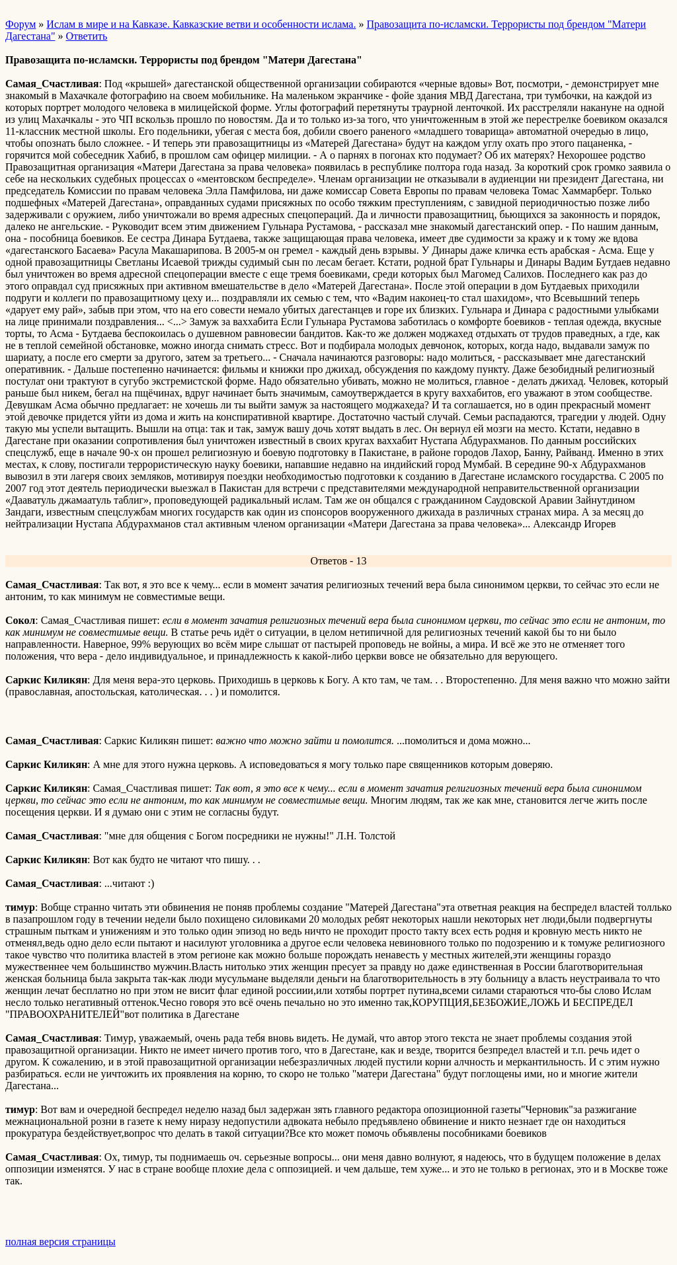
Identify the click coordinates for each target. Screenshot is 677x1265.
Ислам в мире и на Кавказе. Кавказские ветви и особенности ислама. (201, 24)
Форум (20, 24)
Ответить (86, 36)
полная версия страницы (60, 1241)
